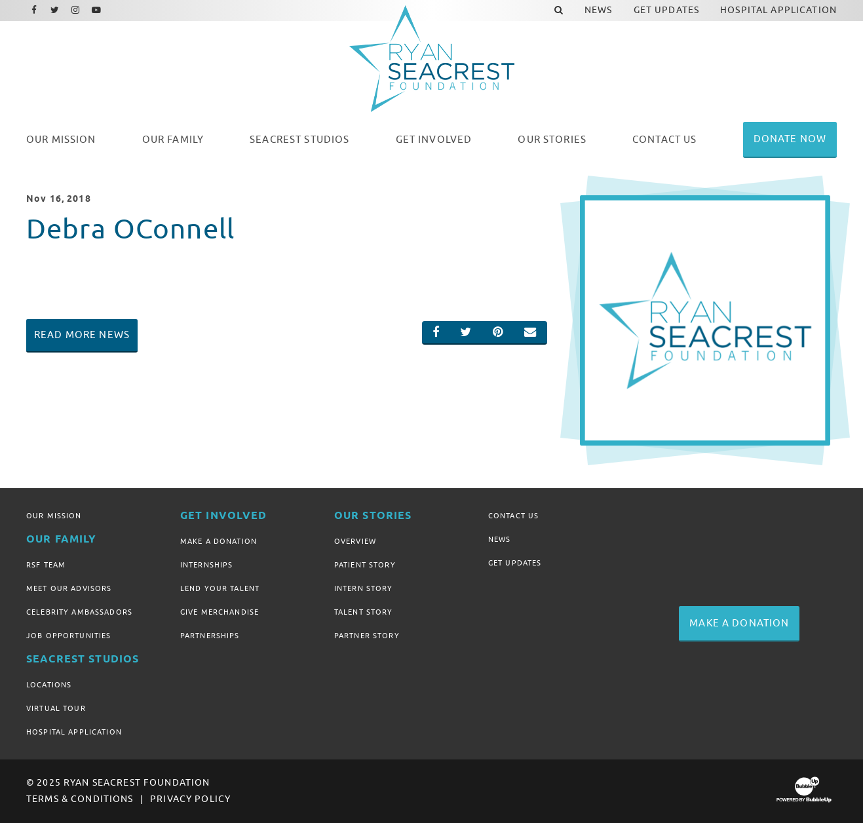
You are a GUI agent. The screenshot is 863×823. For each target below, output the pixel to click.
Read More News (82, 334)
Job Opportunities (68, 635)
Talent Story (363, 612)
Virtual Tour (56, 708)
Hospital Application (74, 732)
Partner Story (367, 635)
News (499, 539)
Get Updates (515, 562)
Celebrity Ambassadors (79, 612)
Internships (206, 564)
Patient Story (365, 564)
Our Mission (54, 515)
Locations (48, 684)
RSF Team (46, 564)
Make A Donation (218, 541)
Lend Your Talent (219, 588)
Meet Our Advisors (68, 588)
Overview (355, 541)
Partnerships (210, 635)
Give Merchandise (219, 612)
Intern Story (363, 588)
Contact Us (513, 515)
